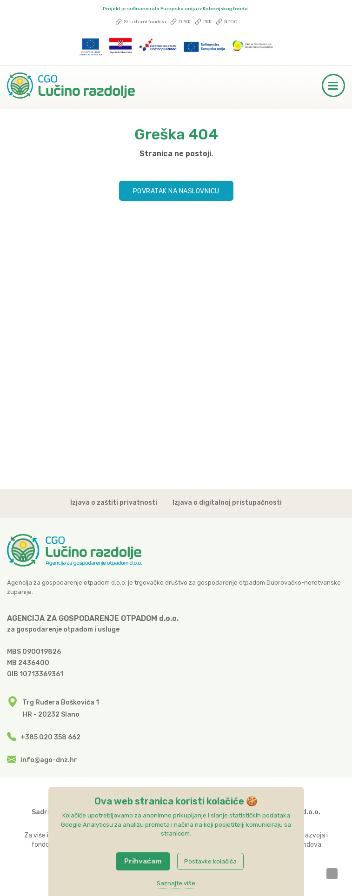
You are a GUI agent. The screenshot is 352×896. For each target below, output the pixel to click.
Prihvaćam (143, 861)
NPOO (226, 22)
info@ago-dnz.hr (48, 760)
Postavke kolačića (210, 861)
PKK (203, 22)
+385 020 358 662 (50, 737)
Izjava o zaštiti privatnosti (113, 507)
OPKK (180, 22)
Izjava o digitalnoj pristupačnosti (227, 507)
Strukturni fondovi (140, 22)
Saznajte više (176, 883)
